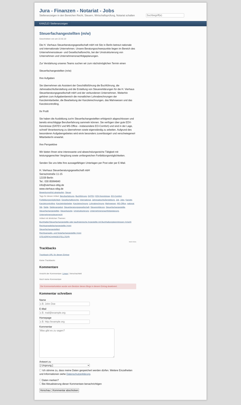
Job (117, 200)
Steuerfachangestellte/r (49, 229)
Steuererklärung (98, 207)
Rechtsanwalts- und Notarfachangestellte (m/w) (60, 233)
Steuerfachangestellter (49, 211)
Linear (65, 273)
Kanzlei (129, 200)
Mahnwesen (110, 203)
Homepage (45, 318)
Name (42, 300)
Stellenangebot (56, 207)
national (130, 203)
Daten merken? (50, 380)
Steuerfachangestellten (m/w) (65, 33)
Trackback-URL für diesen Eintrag (54, 255)
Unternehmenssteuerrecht (50, 214)
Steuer (68, 192)
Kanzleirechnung (80, 203)
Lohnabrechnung (96, 203)
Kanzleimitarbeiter (64, 203)
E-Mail (42, 309)
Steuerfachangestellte (115, 207)
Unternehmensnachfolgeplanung (104, 211)
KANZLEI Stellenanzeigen (53, 23)
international (85, 200)
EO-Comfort (116, 196)
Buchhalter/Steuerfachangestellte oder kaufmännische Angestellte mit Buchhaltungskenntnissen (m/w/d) (85, 222)
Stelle (46, 207)
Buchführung (81, 196)
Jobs (122, 200)
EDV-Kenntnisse (102, 196)
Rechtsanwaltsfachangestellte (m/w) (55, 225)
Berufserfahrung (67, 196)
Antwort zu (45, 361)
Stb (40, 207)
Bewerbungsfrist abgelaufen (51, 192)
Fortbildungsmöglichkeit (49, 200)
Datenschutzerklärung (78, 374)
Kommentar (45, 326)
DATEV (91, 196)
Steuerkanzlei (66, 211)
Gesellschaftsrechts (70, 200)
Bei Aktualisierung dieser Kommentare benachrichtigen (72, 384)
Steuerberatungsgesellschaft (76, 207)
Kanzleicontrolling (47, 203)
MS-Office (121, 203)
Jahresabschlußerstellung (103, 200)
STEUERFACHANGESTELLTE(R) (54, 237)
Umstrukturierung (81, 211)
